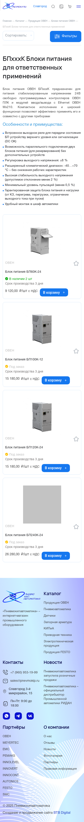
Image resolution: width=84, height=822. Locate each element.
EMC (6, 749)
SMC (6, 794)
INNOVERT (10, 768)
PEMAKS (9, 755)
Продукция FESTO (57, 652)
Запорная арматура (58, 622)
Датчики (50, 615)
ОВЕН (7, 736)
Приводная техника (58, 635)
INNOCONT (11, 775)
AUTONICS (10, 781)
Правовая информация (60, 768)
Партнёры (51, 762)
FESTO (7, 788)
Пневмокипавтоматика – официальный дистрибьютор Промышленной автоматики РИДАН (61, 695)
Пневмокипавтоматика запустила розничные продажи (60, 675)
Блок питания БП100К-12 (24, 359)
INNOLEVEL (11, 762)
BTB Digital (62, 812)
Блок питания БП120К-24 (24, 447)
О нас (48, 736)
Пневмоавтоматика (57, 609)
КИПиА (49, 628)
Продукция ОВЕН (56, 602)
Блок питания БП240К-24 (24, 535)
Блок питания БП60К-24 (23, 271)
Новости (50, 749)
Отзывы (49, 742)
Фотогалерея (53, 755)
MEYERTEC (11, 742)
